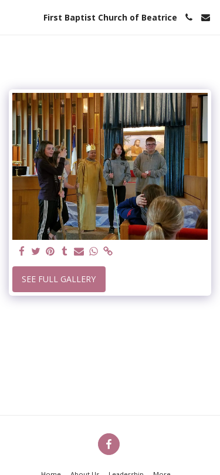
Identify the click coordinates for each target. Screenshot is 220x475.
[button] (13, 17)
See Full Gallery (59, 279)
